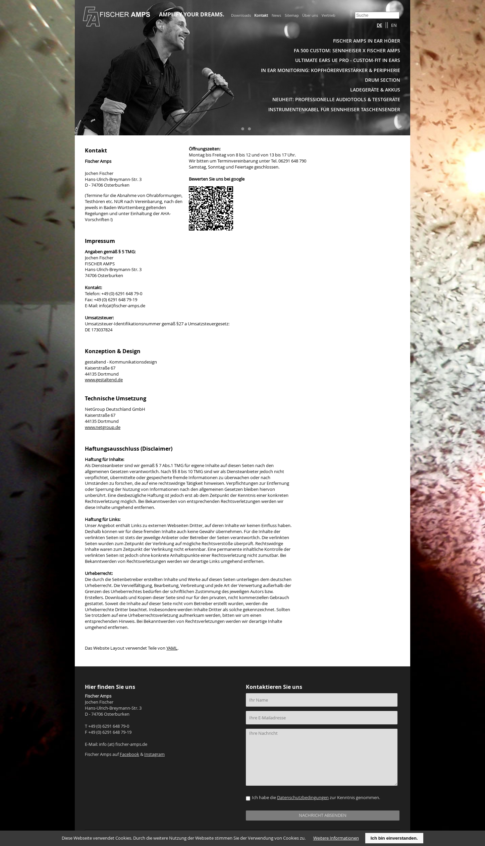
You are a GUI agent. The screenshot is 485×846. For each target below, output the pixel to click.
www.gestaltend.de (104, 380)
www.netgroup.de (102, 427)
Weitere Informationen (336, 838)
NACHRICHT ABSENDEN (322, 815)
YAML (171, 648)
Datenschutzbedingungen (303, 797)
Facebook (129, 754)
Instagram (154, 754)
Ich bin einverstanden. (394, 838)
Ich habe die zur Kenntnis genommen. (316, 797)
